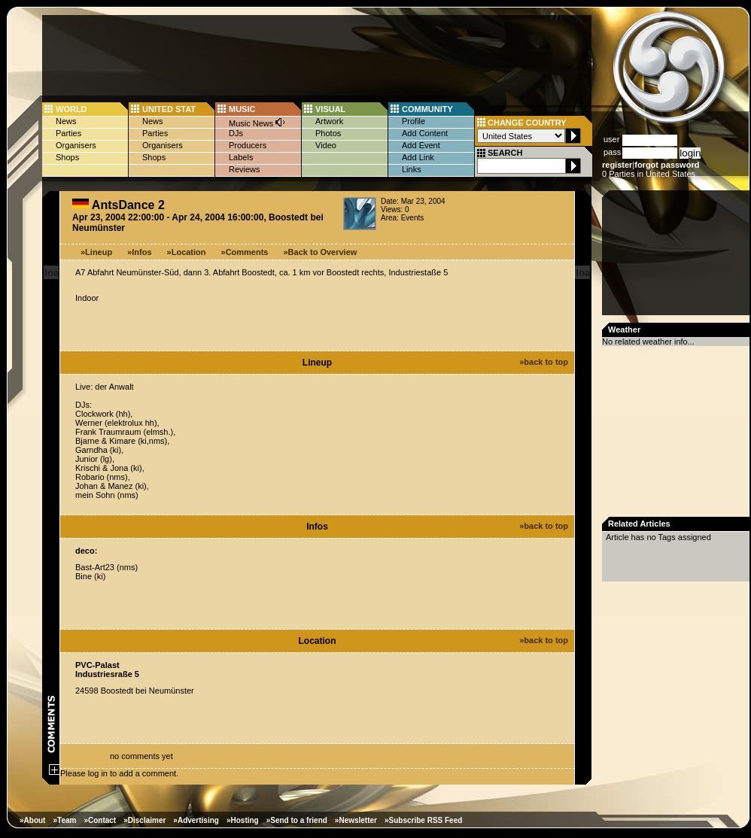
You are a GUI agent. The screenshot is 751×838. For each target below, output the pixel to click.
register (617, 164)
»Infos (139, 252)
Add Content (425, 133)
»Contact (100, 820)
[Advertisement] (677, 257)
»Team (64, 820)
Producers (247, 145)
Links (411, 169)
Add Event (421, 145)
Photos (328, 133)
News (66, 121)
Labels (241, 157)
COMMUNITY (427, 109)
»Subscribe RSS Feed (423, 820)
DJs (236, 133)
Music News (257, 122)
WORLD (71, 109)
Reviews (244, 169)
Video (325, 145)
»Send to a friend (296, 820)
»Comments (245, 252)
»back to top (543, 361)
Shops (67, 157)
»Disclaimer (144, 820)
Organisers (76, 145)
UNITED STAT (169, 109)
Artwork (329, 121)
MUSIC (242, 109)
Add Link (418, 157)
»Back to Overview (320, 252)
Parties (68, 133)
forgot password (666, 164)
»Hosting (243, 820)
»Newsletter (356, 820)
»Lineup (96, 252)
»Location (186, 252)
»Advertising (196, 820)
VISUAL (330, 109)
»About (32, 820)
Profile (413, 121)
